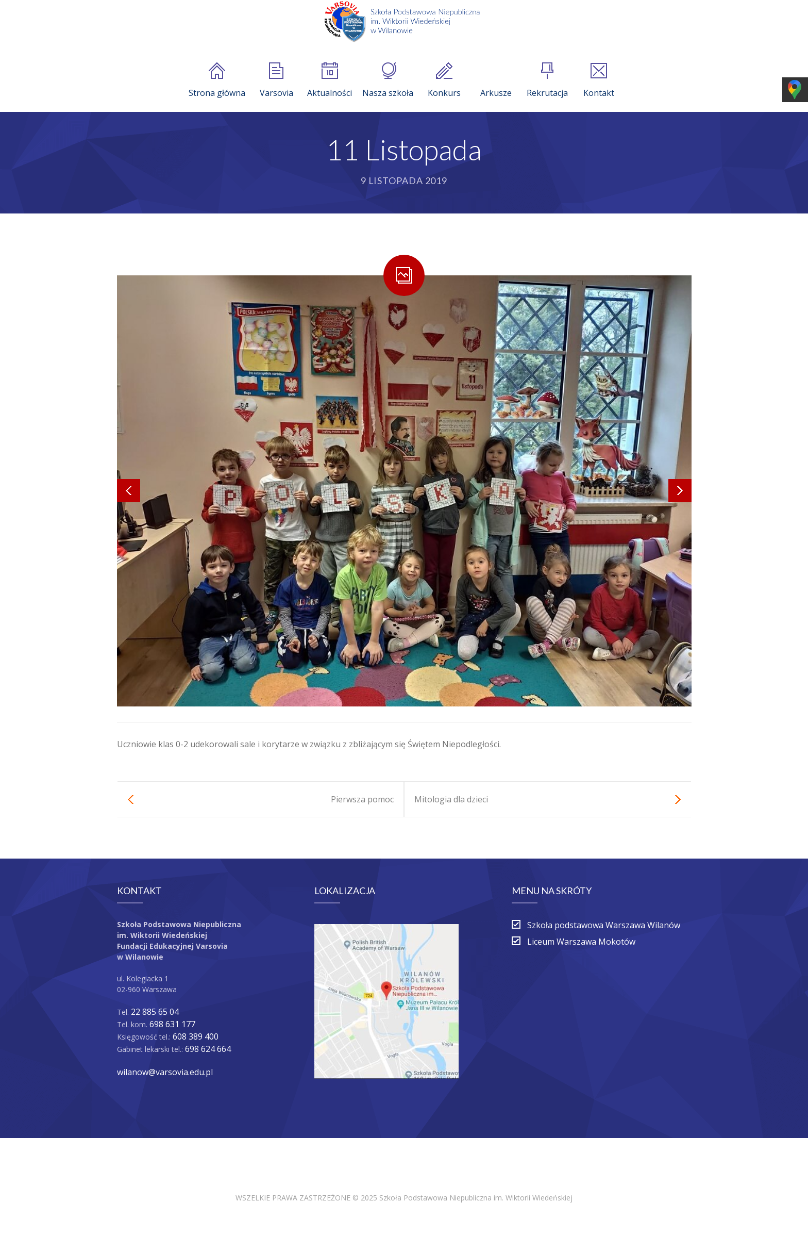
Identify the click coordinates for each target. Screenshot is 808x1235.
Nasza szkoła (387, 80)
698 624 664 (208, 1049)
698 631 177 (172, 1024)
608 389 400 (195, 1036)
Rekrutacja (547, 80)
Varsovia (276, 80)
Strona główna (217, 80)
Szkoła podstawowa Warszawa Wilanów (603, 925)
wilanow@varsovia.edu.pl (165, 1072)
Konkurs (444, 80)
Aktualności (329, 80)
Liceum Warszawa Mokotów (581, 941)
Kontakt (598, 80)
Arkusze (496, 80)
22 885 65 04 (155, 1011)
